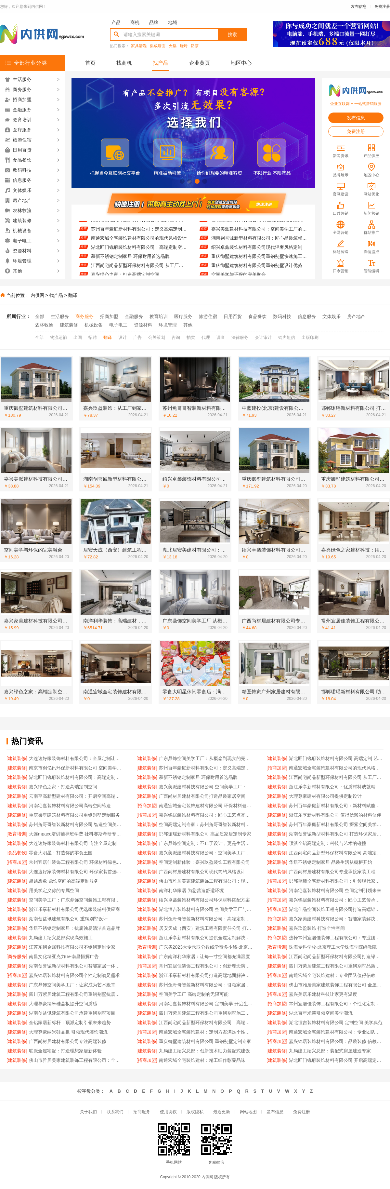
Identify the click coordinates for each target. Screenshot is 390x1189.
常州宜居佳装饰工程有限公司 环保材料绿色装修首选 (76, 862)
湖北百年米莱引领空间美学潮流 (321, 1013)
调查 (220, 337)
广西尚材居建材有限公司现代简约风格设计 (202, 871)
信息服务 (307, 316)
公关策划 (156, 337)
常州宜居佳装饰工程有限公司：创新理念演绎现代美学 (206, 966)
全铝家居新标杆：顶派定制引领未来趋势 (70, 1022)
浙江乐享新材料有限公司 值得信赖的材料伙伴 (335, 815)
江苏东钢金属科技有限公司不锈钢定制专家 (72, 947)
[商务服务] (16, 956)
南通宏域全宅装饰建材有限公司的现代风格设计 (139, 242)
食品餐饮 (257, 316)
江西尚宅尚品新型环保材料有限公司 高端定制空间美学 (336, 852)
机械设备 (93, 325)
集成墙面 (157, 46)
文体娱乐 (331, 316)
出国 (77, 337)
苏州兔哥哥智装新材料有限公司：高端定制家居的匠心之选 (206, 918)
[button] (182, 181)
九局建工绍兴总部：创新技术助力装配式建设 (204, 1051)
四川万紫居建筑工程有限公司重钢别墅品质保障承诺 (336, 966)
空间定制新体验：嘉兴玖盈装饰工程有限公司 (204, 862)
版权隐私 (195, 1111)
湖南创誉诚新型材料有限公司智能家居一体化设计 (76, 966)
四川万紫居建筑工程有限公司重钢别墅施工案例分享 (206, 1013)
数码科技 (282, 316)
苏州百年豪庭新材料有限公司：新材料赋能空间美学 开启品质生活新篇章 (336, 805)
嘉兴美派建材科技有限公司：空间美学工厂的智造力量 (206, 852)
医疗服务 (183, 316)
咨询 (176, 337)
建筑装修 (69, 325)
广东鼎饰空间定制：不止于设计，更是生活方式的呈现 (206, 843)
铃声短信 (286, 337)
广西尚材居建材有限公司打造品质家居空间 (202, 796)
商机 (134, 22)
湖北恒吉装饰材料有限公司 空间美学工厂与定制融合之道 (206, 909)
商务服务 (84, 316)
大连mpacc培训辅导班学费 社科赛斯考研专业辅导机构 (76, 834)
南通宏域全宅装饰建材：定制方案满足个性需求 (206, 1032)
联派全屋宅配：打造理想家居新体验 (65, 1051)
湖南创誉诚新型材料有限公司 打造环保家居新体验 (336, 834)
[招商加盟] (276, 768)
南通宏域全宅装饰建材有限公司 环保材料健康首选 (206, 805)
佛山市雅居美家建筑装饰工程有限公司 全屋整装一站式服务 (336, 984)
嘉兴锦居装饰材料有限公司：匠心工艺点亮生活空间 (206, 815)
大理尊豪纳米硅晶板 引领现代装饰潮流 (68, 1032)
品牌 (153, 22)
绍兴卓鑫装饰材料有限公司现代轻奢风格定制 (256, 251)
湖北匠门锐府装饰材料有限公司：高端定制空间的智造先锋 (139, 251)
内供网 (37, 295)
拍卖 (191, 337)
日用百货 (233, 316)
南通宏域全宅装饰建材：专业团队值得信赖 (332, 975)
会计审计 (263, 337)
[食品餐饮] (16, 852)
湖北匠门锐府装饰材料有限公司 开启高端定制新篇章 (336, 1060)
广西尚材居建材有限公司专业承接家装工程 (332, 871)
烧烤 (184, 46)
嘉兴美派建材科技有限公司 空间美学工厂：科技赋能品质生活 (206, 786)
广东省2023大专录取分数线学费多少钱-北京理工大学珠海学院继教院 (206, 947)
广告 (137, 337)
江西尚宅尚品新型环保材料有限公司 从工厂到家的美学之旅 (139, 269)
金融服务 (134, 316)
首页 (90, 63)
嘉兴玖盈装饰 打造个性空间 (317, 928)
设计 (122, 337)
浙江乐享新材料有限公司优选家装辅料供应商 (74, 909)
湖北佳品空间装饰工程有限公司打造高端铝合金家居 (336, 909)
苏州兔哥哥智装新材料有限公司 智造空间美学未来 (76, 824)
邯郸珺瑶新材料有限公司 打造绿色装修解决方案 (259, 224)
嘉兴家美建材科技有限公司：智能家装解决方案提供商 (336, 918)
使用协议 (168, 1111)
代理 (206, 337)
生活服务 (60, 316)
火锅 (172, 46)
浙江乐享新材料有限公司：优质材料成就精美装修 (336, 786)
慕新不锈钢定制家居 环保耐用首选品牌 (130, 260)
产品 (116, 22)
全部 (39, 316)
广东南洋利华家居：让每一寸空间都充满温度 (204, 956)
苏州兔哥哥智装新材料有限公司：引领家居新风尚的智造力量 (206, 984)
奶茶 (195, 46)
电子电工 (118, 325)
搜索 (232, 34)
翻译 (72, 295)
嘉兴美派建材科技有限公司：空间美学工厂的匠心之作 (259, 233)
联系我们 (115, 1111)
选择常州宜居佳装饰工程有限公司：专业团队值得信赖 (336, 937)
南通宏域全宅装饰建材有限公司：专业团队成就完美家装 (336, 1032)
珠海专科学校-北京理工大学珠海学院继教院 (333, 947)
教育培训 (159, 316)
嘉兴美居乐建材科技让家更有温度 (323, 994)
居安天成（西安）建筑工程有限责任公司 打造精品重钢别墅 (206, 928)
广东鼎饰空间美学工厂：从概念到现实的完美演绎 (206, 758)
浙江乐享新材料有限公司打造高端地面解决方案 (206, 975)
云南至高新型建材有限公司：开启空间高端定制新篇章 (76, 796)
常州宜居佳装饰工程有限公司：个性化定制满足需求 (336, 1003)
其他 (187, 325)
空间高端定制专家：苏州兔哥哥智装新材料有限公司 (206, 824)
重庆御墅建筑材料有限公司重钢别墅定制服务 (74, 815)
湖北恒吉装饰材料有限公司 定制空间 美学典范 (336, 1022)
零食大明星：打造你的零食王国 (61, 852)
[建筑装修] (16, 758)
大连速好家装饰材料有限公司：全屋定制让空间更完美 (76, 758)
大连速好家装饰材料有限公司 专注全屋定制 (73, 843)
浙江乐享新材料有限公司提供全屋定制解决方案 (206, 937)
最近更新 (221, 1111)
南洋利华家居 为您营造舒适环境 (191, 890)
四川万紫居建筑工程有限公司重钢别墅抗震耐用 (76, 994)
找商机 (124, 63)
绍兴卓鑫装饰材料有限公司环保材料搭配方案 (204, 900)
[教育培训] (16, 834)
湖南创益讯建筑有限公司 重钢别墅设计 (68, 918)
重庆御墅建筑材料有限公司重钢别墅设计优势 (256, 269)
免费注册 (382, 6)
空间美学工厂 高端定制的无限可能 (193, 994)
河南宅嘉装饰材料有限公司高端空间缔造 (70, 805)
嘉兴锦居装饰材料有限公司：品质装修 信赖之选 (336, 1041)
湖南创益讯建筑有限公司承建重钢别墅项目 (72, 1013)
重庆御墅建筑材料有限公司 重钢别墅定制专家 (205, 1041)
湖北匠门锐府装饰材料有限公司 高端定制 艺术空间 (336, 758)
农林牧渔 (44, 325)
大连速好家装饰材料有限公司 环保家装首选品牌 (76, 871)
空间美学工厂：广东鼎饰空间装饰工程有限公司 (76, 900)
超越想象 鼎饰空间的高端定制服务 (63, 881)
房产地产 (356, 316)
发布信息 (359, 6)
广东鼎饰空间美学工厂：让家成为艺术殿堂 (72, 984)
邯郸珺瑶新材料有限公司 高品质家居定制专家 (205, 834)
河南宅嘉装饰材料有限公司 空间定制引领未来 (335, 890)
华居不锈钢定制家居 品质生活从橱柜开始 (330, 862)
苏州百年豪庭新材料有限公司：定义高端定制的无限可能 (139, 233)
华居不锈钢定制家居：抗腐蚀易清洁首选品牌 (74, 928)
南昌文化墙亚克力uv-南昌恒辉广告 (64, 956)
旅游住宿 (208, 316)
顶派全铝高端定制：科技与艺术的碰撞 (327, 843)
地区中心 (241, 63)
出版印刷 (310, 337)
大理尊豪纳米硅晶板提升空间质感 (63, 1003)
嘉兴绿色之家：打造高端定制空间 (63, 786)
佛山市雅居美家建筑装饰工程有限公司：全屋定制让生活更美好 (76, 1060)
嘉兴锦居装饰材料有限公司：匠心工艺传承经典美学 (336, 900)
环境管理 (168, 325)
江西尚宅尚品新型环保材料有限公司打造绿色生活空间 (336, 956)
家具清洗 (139, 46)
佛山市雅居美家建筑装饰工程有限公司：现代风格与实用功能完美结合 (206, 881)
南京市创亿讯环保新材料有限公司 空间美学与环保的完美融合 (139, 224)
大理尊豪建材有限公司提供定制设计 (325, 796)
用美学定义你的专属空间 (54, 890)
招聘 (92, 337)
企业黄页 (199, 63)
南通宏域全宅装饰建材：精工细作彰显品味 (202, 1060)
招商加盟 (109, 316)
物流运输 (58, 337)
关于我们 (88, 1111)
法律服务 (239, 337)
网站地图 (248, 1111)
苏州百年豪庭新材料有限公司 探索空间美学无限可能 (336, 824)
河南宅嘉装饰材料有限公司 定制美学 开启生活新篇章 (206, 1003)
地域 (172, 22)
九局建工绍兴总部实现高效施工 (61, 937)
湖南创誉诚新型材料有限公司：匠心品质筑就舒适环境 (259, 242)
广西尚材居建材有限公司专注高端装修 (67, 1041)
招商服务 (141, 1111)
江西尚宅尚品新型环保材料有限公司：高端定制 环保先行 (206, 1022)
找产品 (160, 63)
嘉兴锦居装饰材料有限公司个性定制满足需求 (74, 975)
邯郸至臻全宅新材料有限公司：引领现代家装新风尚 (336, 881)
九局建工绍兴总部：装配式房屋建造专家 (330, 1051)
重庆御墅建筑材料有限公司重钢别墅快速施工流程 (259, 260)
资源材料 (143, 325)
